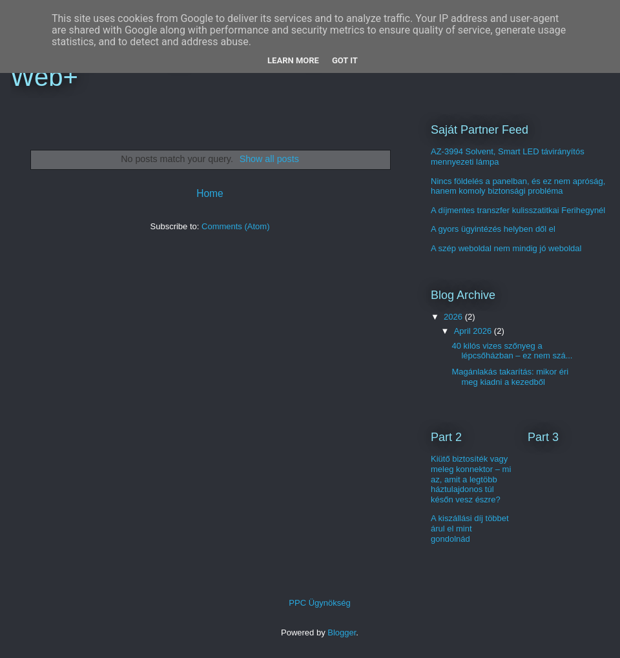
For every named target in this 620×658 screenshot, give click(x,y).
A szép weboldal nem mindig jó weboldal (506, 248)
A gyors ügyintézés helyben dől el (493, 229)
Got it (345, 60)
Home (209, 193)
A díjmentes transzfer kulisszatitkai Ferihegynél (518, 210)
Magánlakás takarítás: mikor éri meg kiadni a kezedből (509, 377)
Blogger (341, 632)
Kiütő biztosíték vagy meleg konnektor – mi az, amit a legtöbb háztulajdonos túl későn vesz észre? (471, 479)
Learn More (293, 60)
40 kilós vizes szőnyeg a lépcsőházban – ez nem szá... (511, 351)
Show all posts (269, 159)
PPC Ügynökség (319, 603)
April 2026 (474, 331)
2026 (454, 317)
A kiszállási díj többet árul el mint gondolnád (470, 528)
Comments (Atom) (235, 226)
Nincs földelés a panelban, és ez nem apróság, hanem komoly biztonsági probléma (518, 186)
